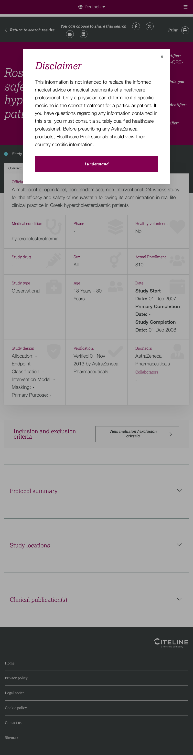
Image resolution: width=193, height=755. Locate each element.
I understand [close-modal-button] (96, 164)
